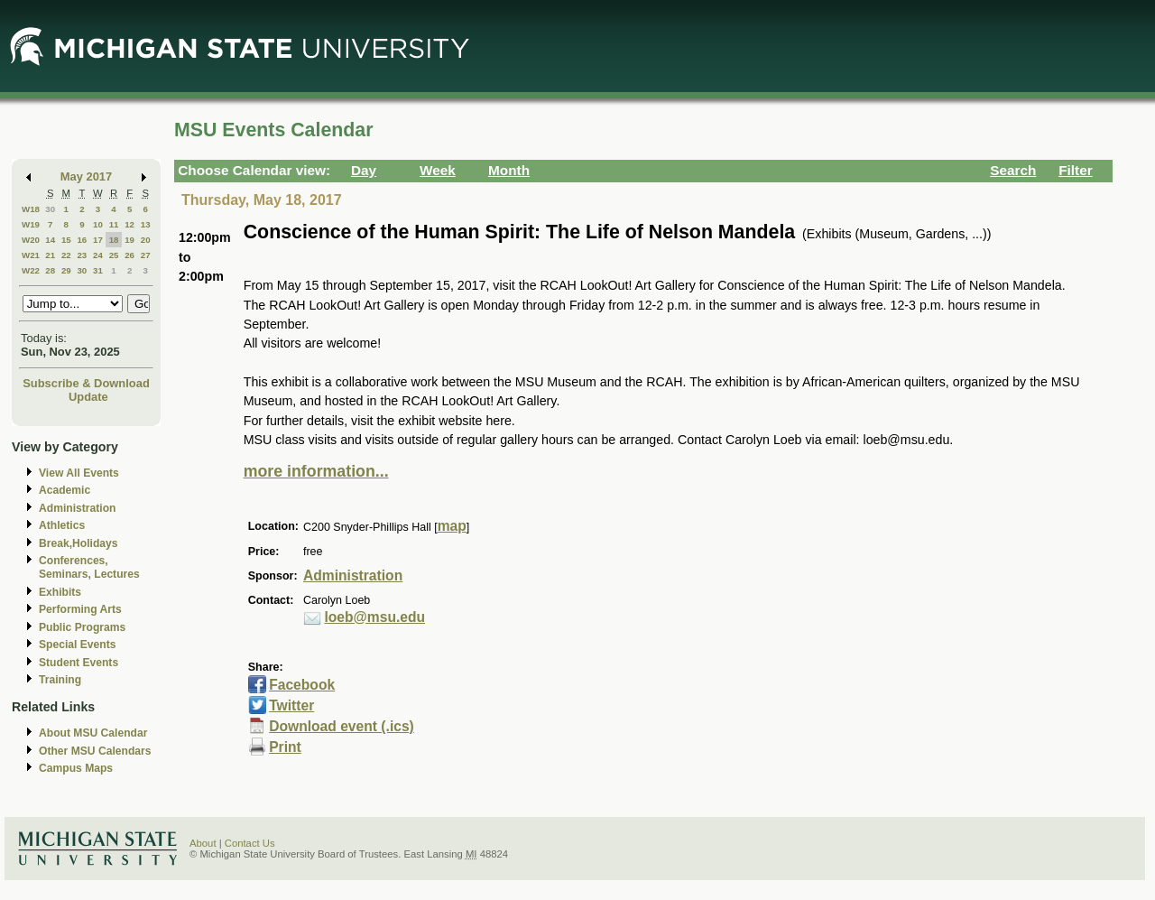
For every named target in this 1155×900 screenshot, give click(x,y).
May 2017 (86, 176)
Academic (64, 490)
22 (66, 255)
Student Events (78, 662)
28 (50, 270)
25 (114, 255)
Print (285, 747)
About (203, 843)
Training (60, 679)
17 (98, 240)
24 (98, 255)
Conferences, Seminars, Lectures (89, 567)
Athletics (62, 525)
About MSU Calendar (93, 733)
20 (146, 240)
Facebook (302, 684)
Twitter (291, 705)
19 (129, 240)
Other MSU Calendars (95, 751)
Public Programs (82, 627)
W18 (31, 209)
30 (50, 209)
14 (50, 240)
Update (88, 397)
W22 (31, 270)
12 (129, 224)
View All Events (79, 473)
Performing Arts (80, 609)
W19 (31, 224)
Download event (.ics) (341, 726)
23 (82, 255)
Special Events (77, 644)
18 (114, 240)
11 (114, 224)
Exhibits (60, 592)
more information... (316, 471)
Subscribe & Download (86, 383)
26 (129, 255)
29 (66, 270)
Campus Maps (76, 768)
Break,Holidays (78, 543)
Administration (77, 508)
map (452, 526)
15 (66, 240)
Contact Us (250, 843)
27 (146, 255)
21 (50, 255)
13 (146, 224)
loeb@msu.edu (374, 617)
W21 (31, 255)
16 (82, 240)
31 (98, 270)
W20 (31, 240)
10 (98, 224)
